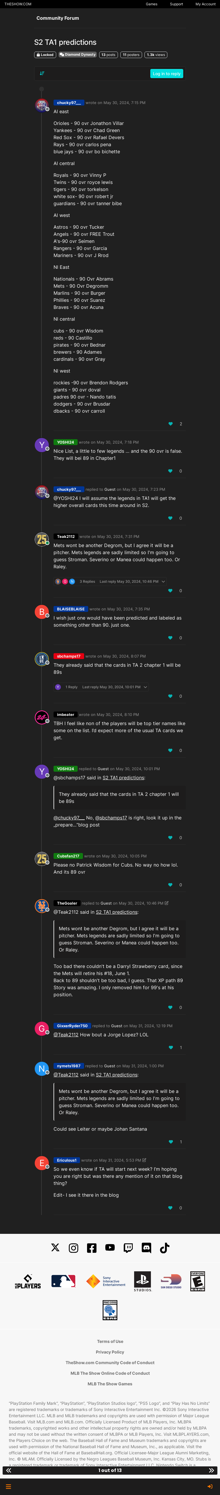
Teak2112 (66, 536)
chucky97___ (69, 102)
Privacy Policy (110, 1351)
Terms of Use (110, 1341)
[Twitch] (128, 1248)
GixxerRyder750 (72, 1025)
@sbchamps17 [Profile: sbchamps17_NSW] (111, 818)
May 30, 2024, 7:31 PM (118, 536)
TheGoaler (67, 903)
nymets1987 (69, 1065)
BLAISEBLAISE (71, 609)
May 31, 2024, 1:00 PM (143, 1065)
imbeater (65, 714)
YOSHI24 (65, 442)
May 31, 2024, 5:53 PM (120, 1160)
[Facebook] (91, 1248)
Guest (110, 489)
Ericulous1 (66, 1160)
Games (151, 4)
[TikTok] (164, 1248)
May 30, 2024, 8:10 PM (118, 714)
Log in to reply (167, 73)
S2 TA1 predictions (123, 778)
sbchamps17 (69, 656)
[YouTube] (110, 1248)
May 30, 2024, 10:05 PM (124, 856)
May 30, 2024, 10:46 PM (141, 903)
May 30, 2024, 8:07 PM (124, 656)
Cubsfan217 (68, 856)
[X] (55, 1248)
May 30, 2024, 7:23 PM (144, 489)
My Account (206, 4)
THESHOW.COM (17, 4)
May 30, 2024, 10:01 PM (138, 768)
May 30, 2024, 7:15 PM (125, 102)
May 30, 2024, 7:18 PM (118, 442)
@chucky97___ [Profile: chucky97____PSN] (69, 818)
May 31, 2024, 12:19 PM (151, 1025)
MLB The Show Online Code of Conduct (110, 1373)
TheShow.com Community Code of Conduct (110, 1362)
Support (176, 4)
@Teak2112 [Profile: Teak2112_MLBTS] (66, 1035)
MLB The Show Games (110, 1383)
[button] (8, 1487)
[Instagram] (73, 1248)
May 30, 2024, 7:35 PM (128, 609)
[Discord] (146, 1248)
